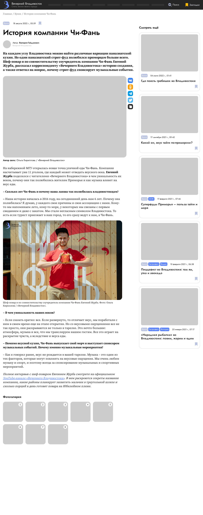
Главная (7, 13)
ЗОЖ (151, 198)
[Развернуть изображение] (13, 412)
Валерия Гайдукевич (29, 43)
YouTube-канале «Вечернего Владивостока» (33, 378)
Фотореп (165, 329)
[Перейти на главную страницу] (22, 5)
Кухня (18, 13)
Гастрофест (154, 264)
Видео (164, 264)
